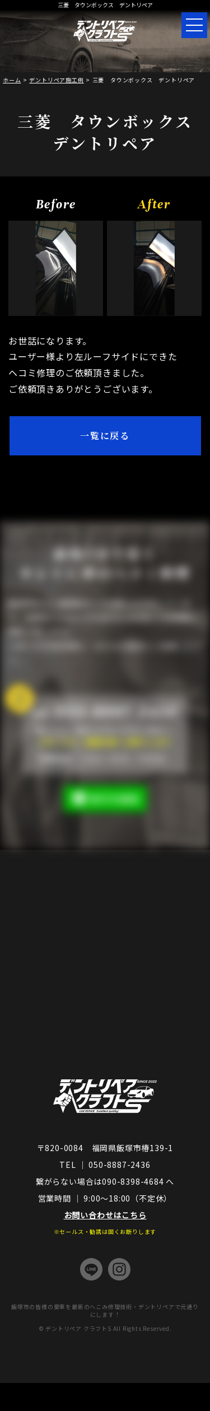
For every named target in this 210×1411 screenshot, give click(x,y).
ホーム (12, 80)
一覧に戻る (105, 435)
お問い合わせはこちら (105, 1215)
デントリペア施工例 (56, 80)
